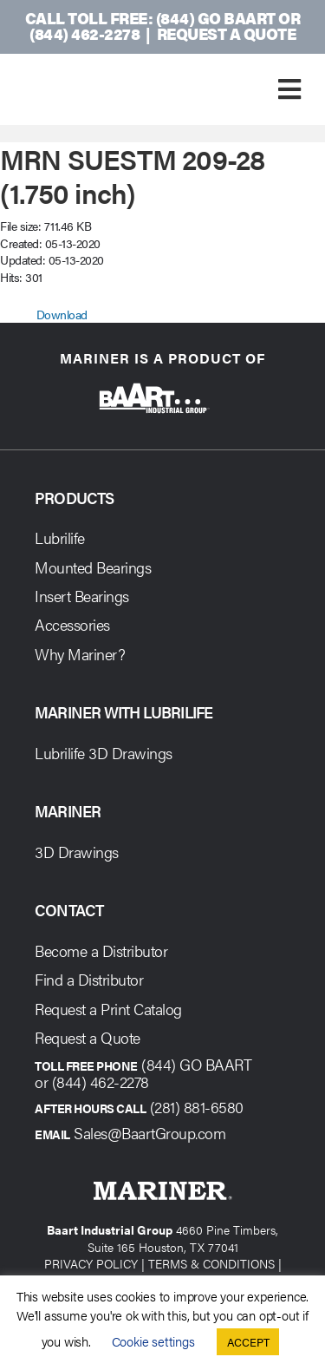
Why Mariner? (80, 654)
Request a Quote (226, 33)
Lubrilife (60, 537)
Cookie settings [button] (153, 1341)
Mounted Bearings (93, 567)
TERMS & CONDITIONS (211, 1263)
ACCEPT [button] (248, 1342)
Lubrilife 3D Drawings (103, 753)
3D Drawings (77, 851)
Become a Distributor (101, 950)
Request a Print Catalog (108, 1008)
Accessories (72, 624)
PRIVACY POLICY (91, 1263)
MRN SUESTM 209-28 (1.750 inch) (132, 175)
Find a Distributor (89, 979)
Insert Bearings (82, 595)
